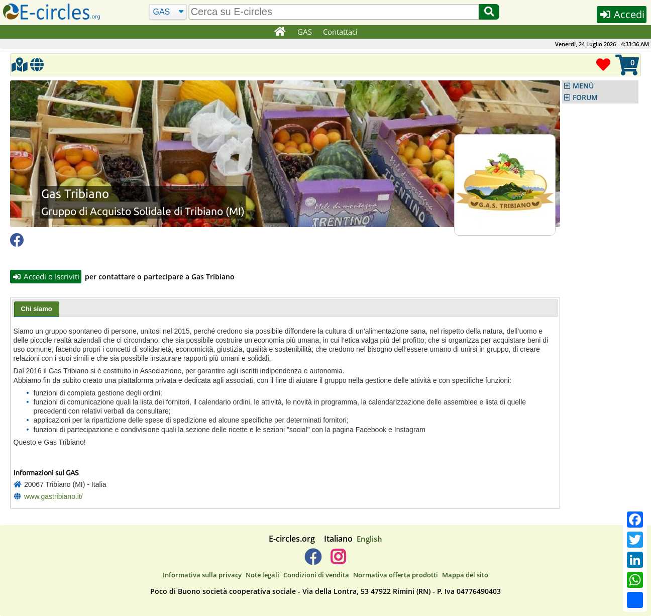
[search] (334, 12)
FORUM (585, 97)
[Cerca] (168, 12)
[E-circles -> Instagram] (338, 560)
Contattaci (340, 32)
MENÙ (583, 85)
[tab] (36, 309)
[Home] (279, 32)
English (369, 539)
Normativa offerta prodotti (395, 574)
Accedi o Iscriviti (45, 276)
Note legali (262, 574)
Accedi (621, 14)
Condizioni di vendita (316, 574)
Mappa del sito (465, 574)
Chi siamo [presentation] (36, 309)
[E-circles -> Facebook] (312, 560)
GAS (304, 32)
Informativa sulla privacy (202, 574)
